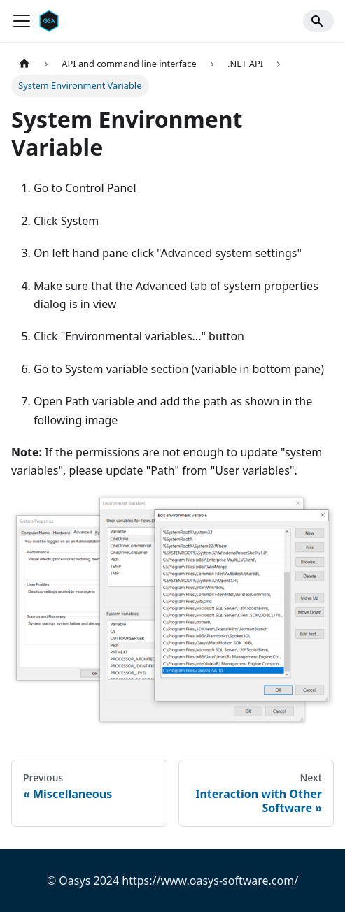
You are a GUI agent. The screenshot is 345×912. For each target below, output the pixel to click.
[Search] (318, 21)
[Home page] (24, 64)
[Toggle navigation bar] (21, 20)
